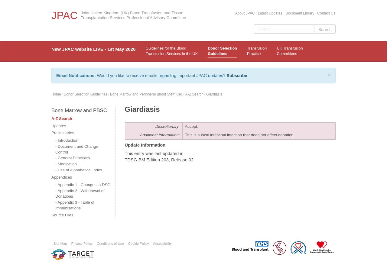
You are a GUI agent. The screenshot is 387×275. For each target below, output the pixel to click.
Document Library (299, 13)
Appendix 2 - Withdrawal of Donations (80, 194)
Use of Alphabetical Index (80, 170)
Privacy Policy (82, 243)
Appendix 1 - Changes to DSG (83, 185)
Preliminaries (62, 133)
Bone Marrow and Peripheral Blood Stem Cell (146, 94)
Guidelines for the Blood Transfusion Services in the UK (172, 51)
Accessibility (162, 243)
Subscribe (237, 75)
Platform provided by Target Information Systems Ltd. (72, 254)
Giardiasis (214, 94)
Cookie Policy (138, 243)
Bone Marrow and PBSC (79, 110)
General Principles (74, 158)
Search (325, 29)
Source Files (62, 215)
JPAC (64, 15)
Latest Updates (270, 13)
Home (56, 94)
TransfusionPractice (257, 51)
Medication (67, 164)
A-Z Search (194, 94)
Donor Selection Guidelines (222, 51)
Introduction (68, 140)
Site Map (60, 243)
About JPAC (245, 13)
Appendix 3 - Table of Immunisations (74, 205)
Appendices (61, 177)
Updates (58, 126)
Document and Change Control (76, 149)
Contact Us (326, 13)
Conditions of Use (110, 243)
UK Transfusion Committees (290, 51)
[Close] (329, 75)
